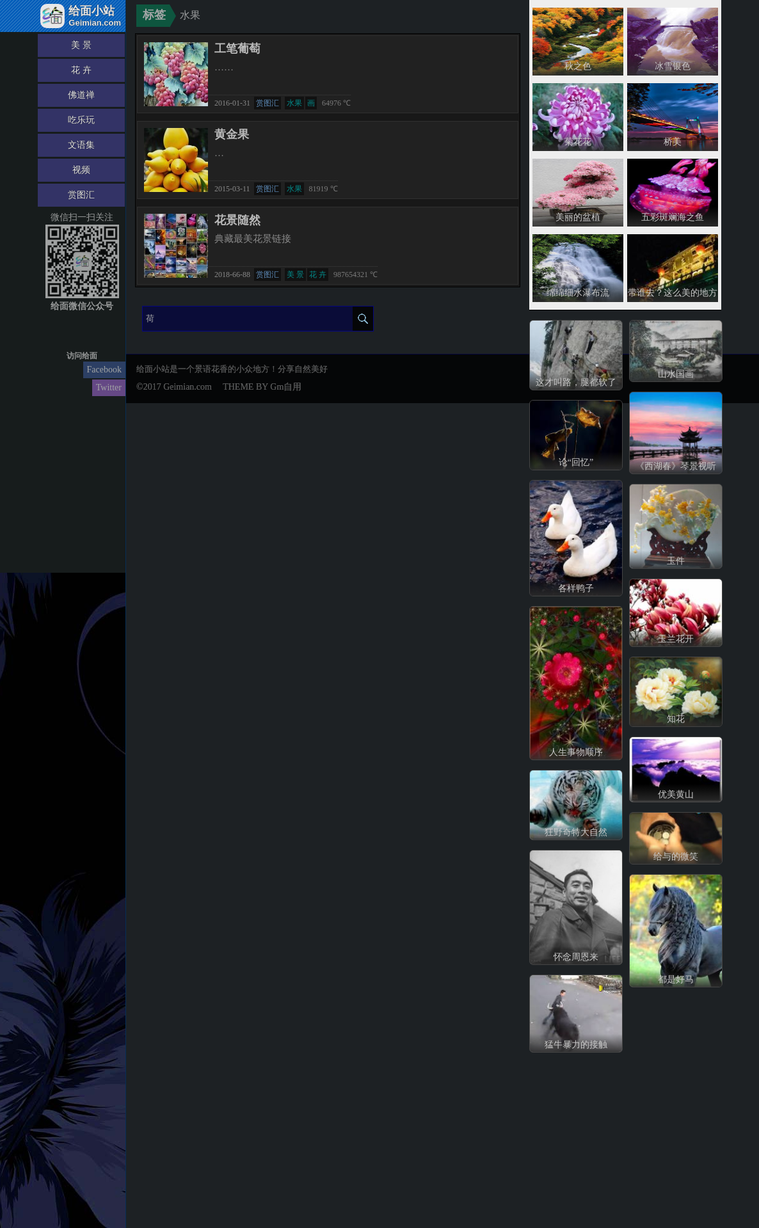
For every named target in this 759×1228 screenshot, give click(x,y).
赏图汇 (81, 195)
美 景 (81, 45)
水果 (294, 103)
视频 (81, 170)
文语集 (81, 145)
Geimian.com (187, 387)
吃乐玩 (81, 120)
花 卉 (81, 70)
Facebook (104, 369)
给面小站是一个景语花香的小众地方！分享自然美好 (232, 369)
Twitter (109, 387)
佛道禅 (81, 95)
